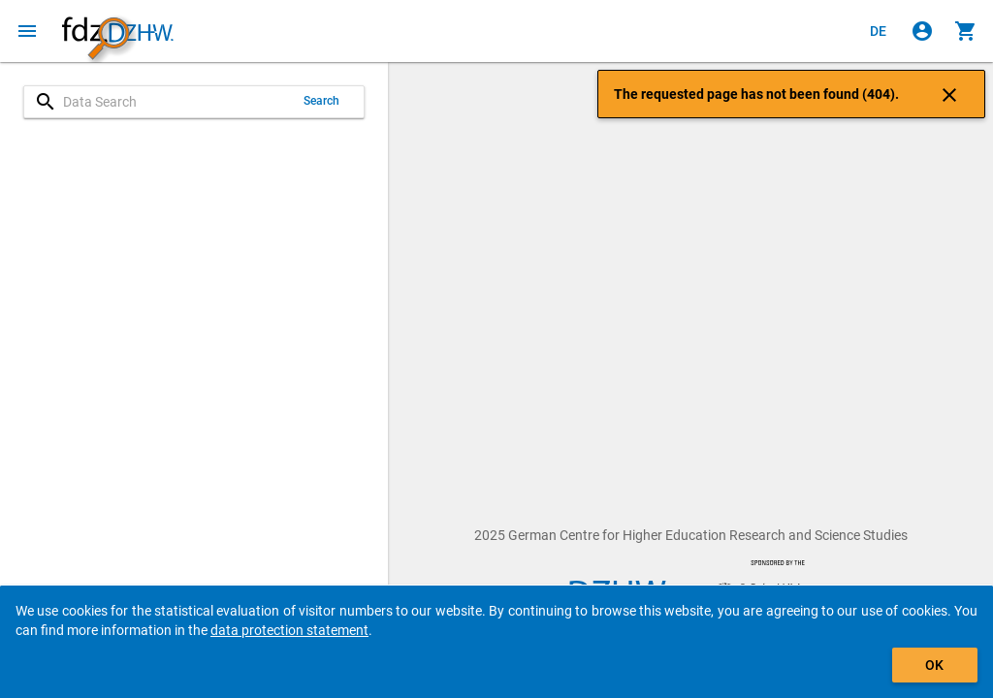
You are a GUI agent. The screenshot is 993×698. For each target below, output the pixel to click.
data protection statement (289, 630)
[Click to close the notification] (949, 94)
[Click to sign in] (922, 31)
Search (322, 101)
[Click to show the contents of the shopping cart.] (965, 31)
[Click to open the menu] (27, 31)
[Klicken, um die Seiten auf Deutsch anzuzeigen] (878, 31)
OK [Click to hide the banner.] (934, 665)
